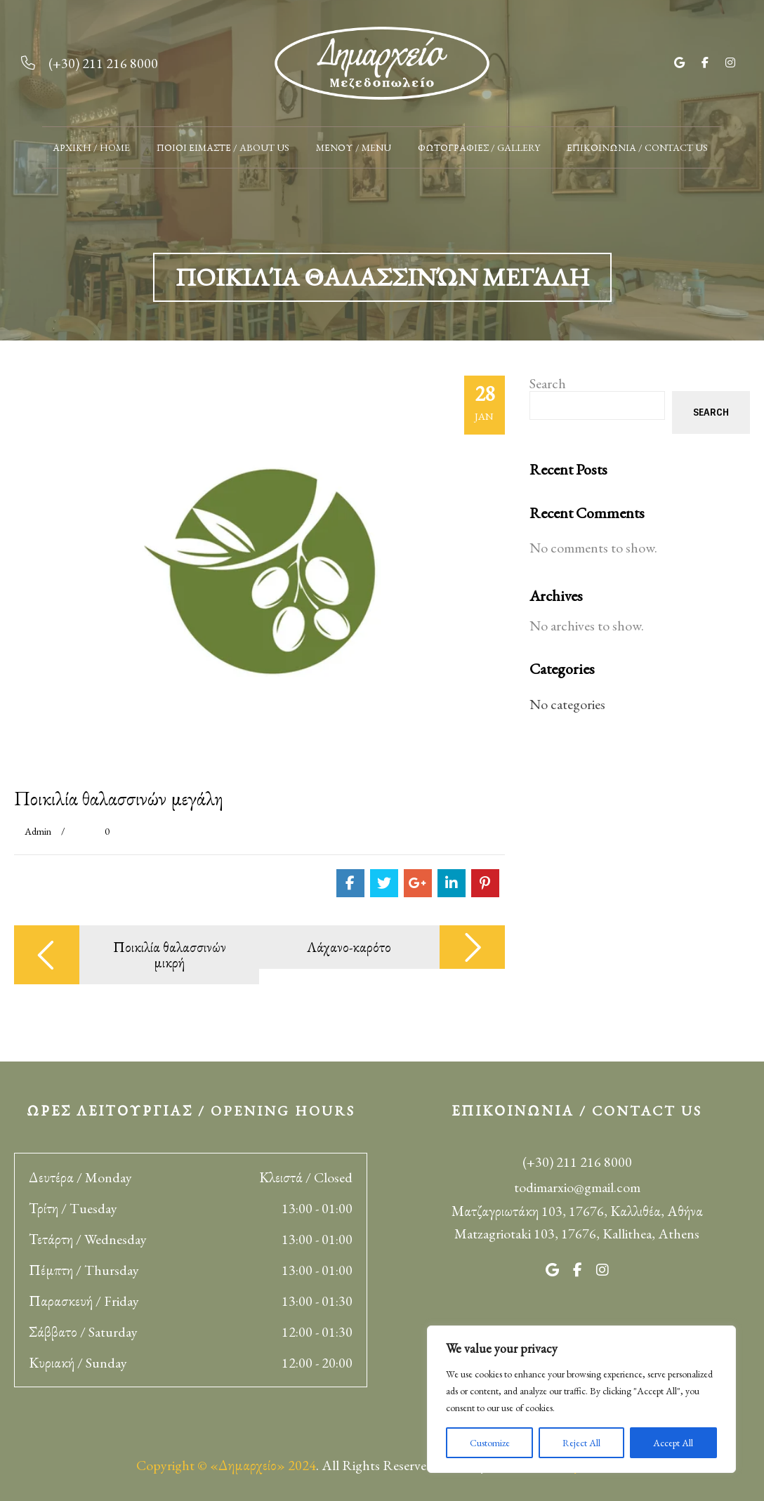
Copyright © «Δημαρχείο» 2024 (226, 1465)
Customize (490, 1442)
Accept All (673, 1442)
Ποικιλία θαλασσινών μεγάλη (118, 798)
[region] (581, 1399)
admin (38, 831)
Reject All (581, 1442)
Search (547, 383)
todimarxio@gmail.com (577, 1187)
